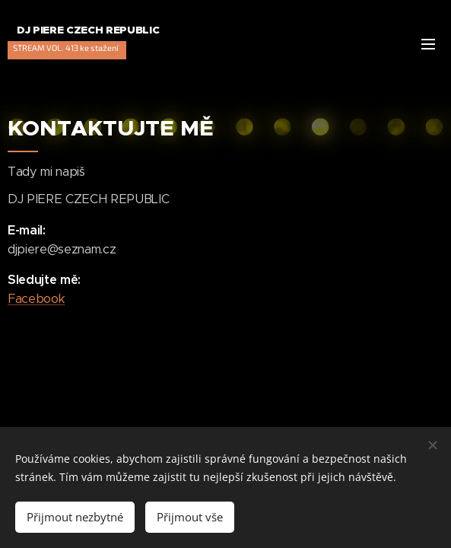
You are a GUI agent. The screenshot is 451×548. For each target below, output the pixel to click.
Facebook (36, 299)
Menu (428, 44)
